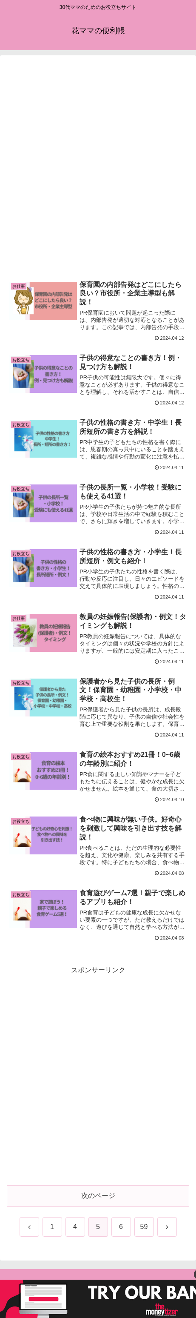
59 (144, 1226)
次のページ (98, 1195)
